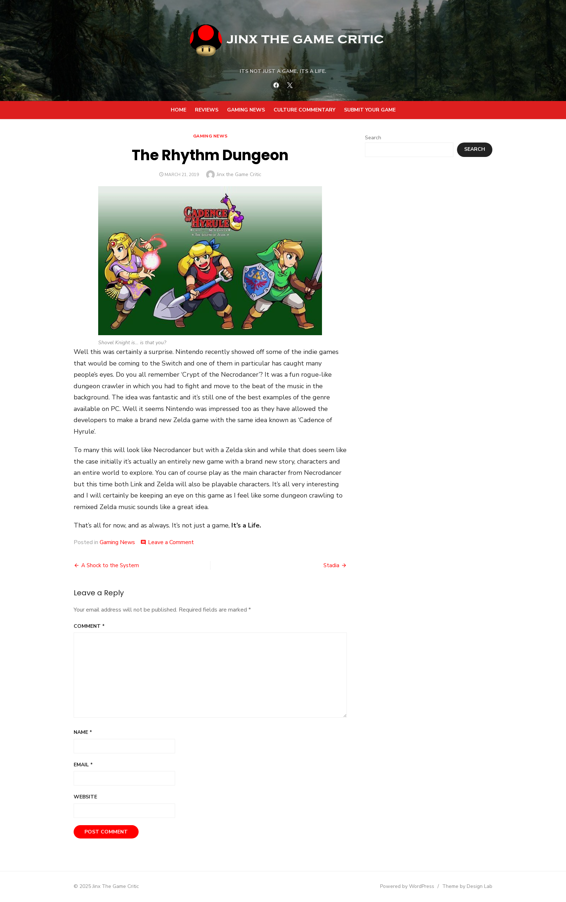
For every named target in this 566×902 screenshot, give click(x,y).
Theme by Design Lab (467, 886)
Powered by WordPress (407, 886)
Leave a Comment (171, 542)
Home (178, 109)
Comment (89, 626)
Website (85, 796)
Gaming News (246, 109)
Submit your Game (370, 109)
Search (373, 137)
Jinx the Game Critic (239, 174)
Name (83, 732)
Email (83, 764)
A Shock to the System (110, 565)
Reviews (206, 109)
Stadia (331, 565)
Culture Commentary (304, 109)
